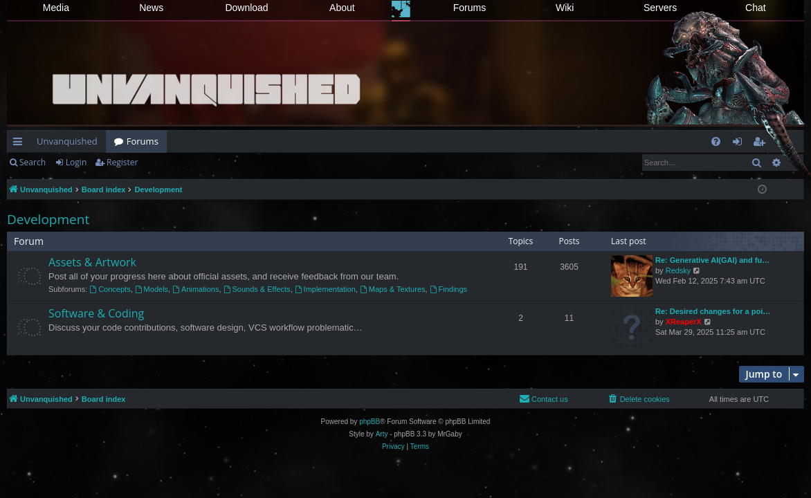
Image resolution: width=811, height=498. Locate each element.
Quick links (20, 144)
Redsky (678, 270)
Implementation (325, 289)
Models (151, 289)
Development (48, 219)
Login (76, 162)
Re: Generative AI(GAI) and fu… (712, 260)
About (342, 7)
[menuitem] (716, 141)
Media (56, 7)
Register (122, 162)
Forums (469, 7)
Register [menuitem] (761, 144)
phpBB (369, 421)
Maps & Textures (393, 289)
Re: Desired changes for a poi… (712, 311)
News (151, 7)
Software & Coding (96, 313)
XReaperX (684, 321)
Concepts (109, 289)
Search (32, 162)
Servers (660, 7)
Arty (382, 434)
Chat (755, 7)
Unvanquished (67, 141)
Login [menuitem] (740, 144)
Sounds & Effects (257, 289)
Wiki (565, 7)
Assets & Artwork (92, 262)
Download (246, 7)
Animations (195, 289)
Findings (448, 289)
